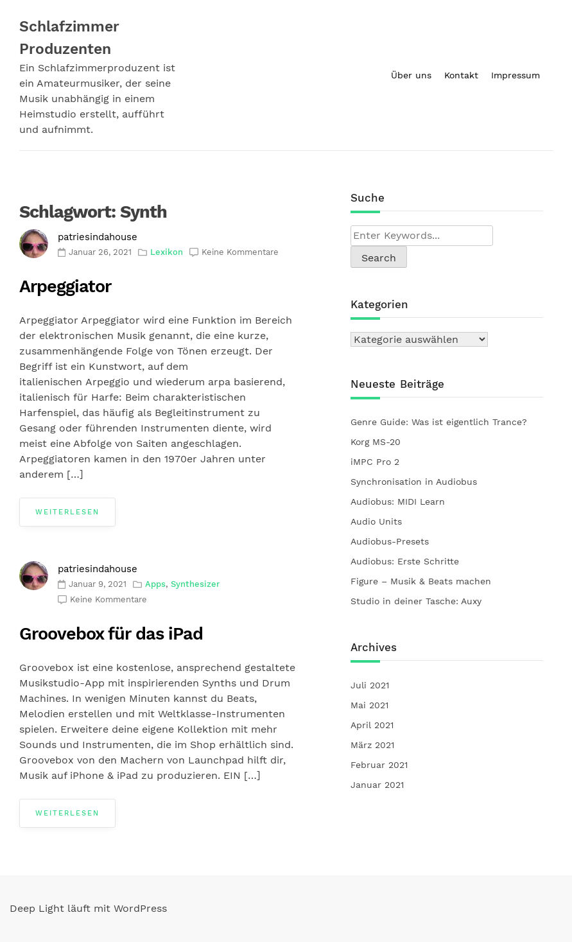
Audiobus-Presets (391, 541)
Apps (155, 584)
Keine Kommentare (240, 252)
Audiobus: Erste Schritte (405, 561)
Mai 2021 (369, 705)
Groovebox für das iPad (111, 634)
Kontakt (461, 75)
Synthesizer (195, 584)
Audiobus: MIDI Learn (398, 501)
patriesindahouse (97, 237)
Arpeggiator (65, 286)
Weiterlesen (67, 512)
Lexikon (166, 252)
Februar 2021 (379, 765)
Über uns (411, 75)
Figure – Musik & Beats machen (421, 581)
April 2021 (372, 725)
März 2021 (372, 745)
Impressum (515, 75)
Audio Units (378, 521)
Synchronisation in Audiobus (414, 481)
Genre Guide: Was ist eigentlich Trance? (439, 422)
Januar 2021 (377, 785)
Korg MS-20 (376, 442)
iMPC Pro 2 (375, 462)
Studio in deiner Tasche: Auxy (416, 601)
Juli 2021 (370, 685)
